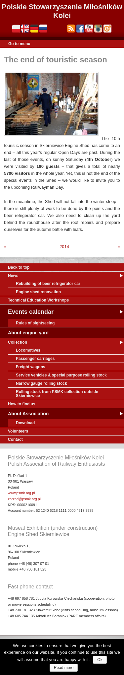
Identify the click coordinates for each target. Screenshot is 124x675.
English (25, 29)
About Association (28, 413)
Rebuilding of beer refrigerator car (48, 283)
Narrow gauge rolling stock (41, 383)
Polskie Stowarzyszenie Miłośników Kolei (62, 11)
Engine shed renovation (38, 292)
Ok (99, 659)
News (13, 275)
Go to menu (19, 43)
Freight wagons (30, 367)
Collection (17, 342)
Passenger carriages (35, 358)
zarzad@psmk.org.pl (24, 499)
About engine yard (28, 332)
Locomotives (28, 350)
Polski (16, 29)
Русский (43, 29)
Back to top (18, 267)
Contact (15, 439)
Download (25, 423)
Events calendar (31, 311)
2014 (64, 246)
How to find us (21, 404)
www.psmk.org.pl (21, 493)
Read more (63, 667)
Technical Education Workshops (38, 300)
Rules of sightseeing (35, 323)
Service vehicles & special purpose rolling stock (61, 375)
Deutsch (34, 29)
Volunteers (18, 431)
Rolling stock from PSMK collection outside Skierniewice (57, 393)
